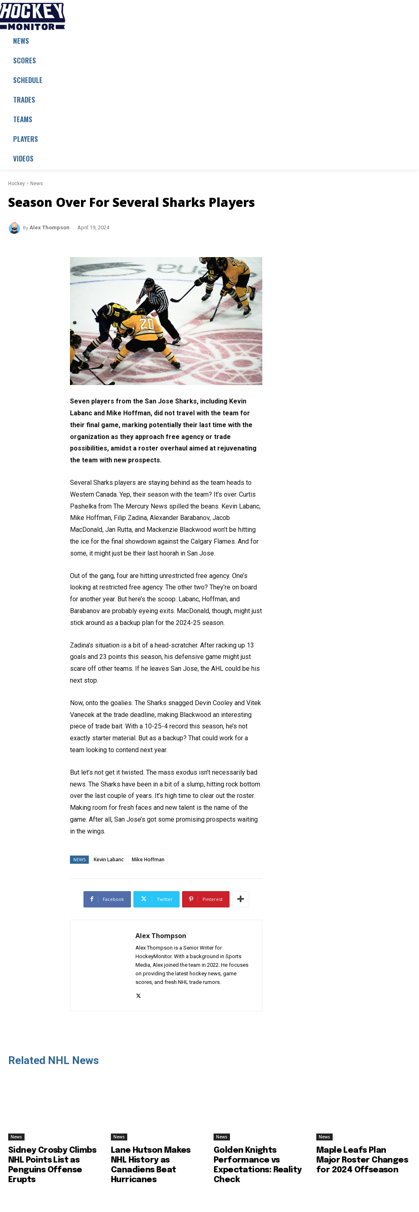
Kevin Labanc (109, 859)
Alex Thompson (49, 227)
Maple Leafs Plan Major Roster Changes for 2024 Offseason (362, 1160)
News (36, 183)
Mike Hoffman (148, 859)
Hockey (16, 183)
